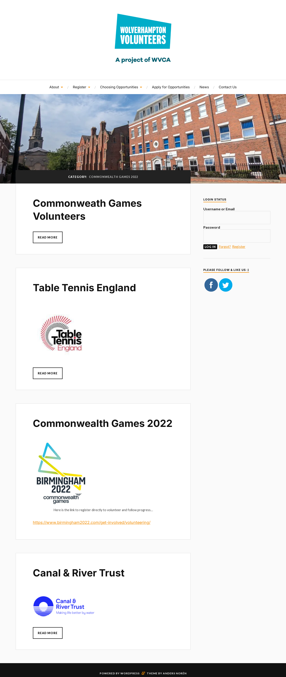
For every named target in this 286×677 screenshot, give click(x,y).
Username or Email (219, 209)
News (204, 87)
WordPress (130, 673)
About (54, 87)
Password (211, 227)
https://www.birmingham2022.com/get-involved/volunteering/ (91, 522)
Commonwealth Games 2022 (102, 423)
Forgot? (225, 246)
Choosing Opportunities (119, 87)
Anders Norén (175, 673)
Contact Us (228, 87)
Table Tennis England (84, 288)
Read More (48, 237)
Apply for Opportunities (171, 87)
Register (79, 87)
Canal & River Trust (78, 573)
